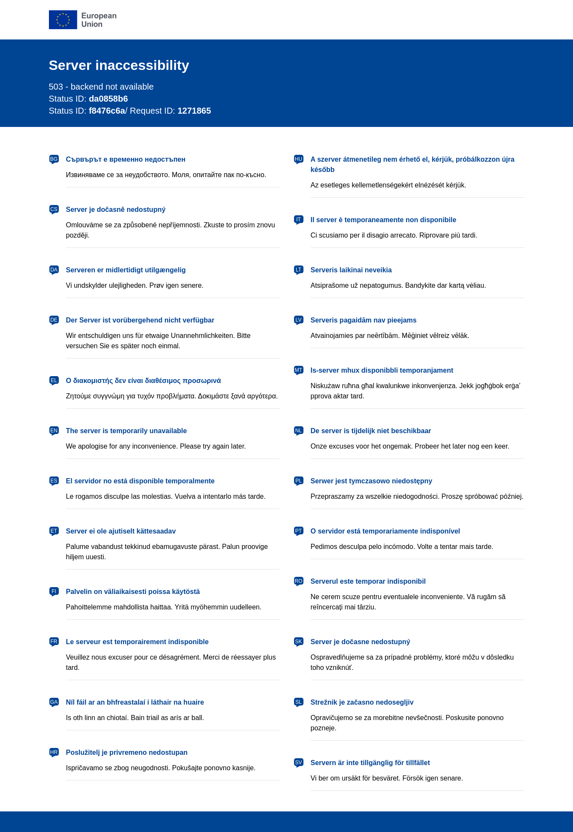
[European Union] (83, 19)
